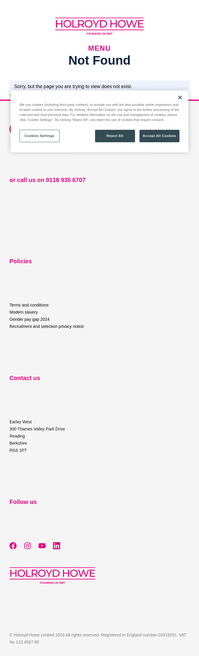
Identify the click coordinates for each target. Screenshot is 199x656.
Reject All (115, 136)
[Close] (180, 97)
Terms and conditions (29, 305)
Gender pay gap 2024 (29, 319)
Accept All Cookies (159, 136)
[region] (99, 121)
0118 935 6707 (65, 180)
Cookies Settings (39, 136)
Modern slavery (23, 312)
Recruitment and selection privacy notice (46, 326)
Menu (99, 48)
